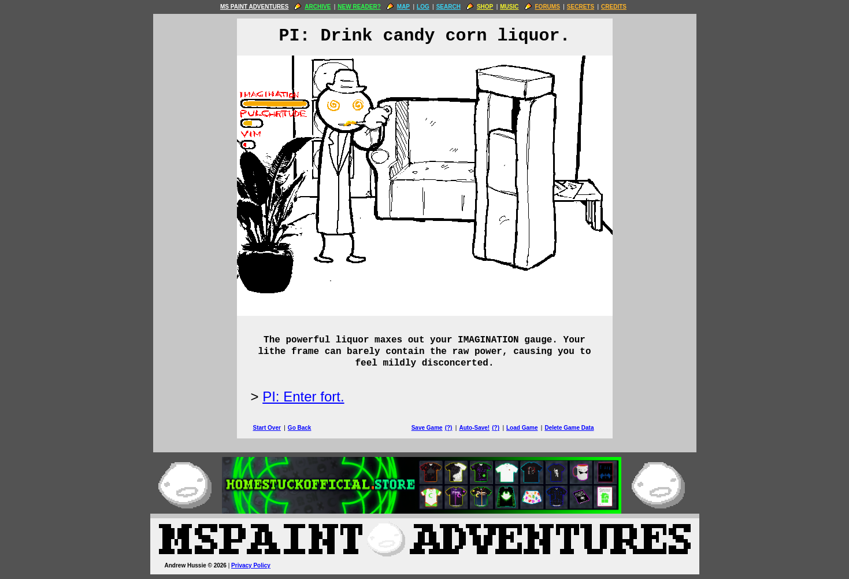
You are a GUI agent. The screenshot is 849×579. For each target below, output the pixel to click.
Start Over (267, 428)
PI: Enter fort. (303, 396)
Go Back (300, 428)
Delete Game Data (569, 428)
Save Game (427, 428)
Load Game (521, 428)
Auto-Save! (474, 428)
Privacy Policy (250, 565)
